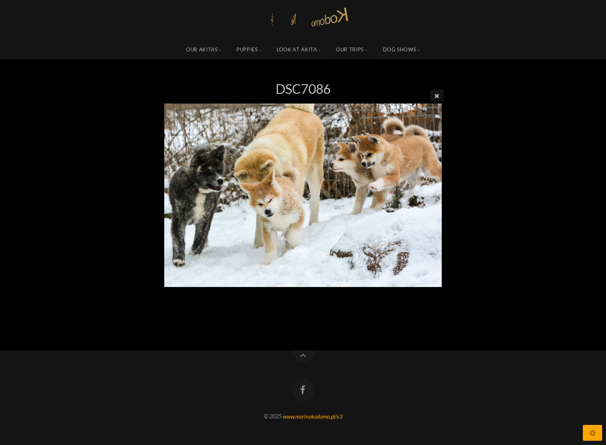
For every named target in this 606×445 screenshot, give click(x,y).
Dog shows (400, 49)
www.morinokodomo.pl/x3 (312, 416)
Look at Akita (297, 49)
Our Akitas (202, 49)
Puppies (247, 49)
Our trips (350, 49)
